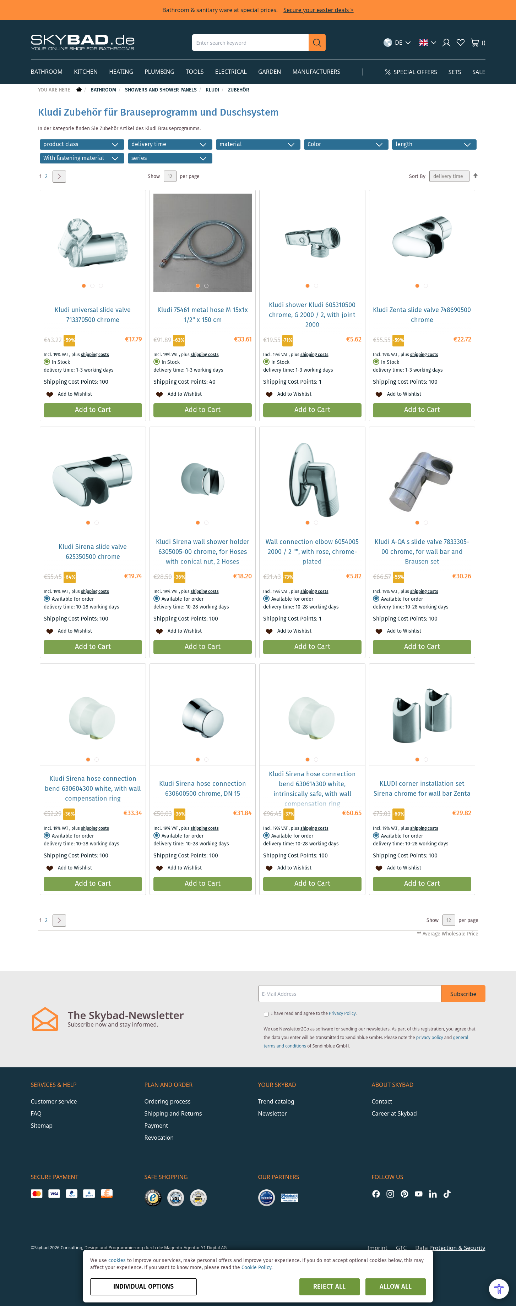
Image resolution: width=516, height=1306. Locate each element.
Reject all (329, 1287)
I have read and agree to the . (314, 1013)
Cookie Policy (256, 1268)
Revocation (159, 1137)
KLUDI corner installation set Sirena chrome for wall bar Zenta (422, 789)
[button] (397, 42)
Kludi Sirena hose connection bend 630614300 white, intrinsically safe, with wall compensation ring (312, 789)
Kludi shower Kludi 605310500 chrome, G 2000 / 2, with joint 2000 (312, 315)
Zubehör (238, 90)
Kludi (213, 90)
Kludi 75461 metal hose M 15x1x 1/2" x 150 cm (202, 315)
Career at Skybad (394, 1113)
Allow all (396, 1287)
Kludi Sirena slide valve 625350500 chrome (93, 552)
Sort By (417, 176)
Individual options (143, 1287)
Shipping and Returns (173, 1113)
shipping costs (95, 354)
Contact (382, 1101)
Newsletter (272, 1113)
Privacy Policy (342, 1013)
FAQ (36, 1113)
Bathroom (104, 90)
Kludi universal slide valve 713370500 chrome (93, 315)
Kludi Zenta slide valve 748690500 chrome (422, 315)
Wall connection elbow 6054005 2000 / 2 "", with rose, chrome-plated (312, 552)
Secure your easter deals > (318, 10)
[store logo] (83, 42)
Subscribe (463, 994)
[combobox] (250, 42)
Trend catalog (276, 1101)
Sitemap (42, 1125)
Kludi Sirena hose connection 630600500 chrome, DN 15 (202, 789)
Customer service (54, 1101)
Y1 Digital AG (214, 1248)
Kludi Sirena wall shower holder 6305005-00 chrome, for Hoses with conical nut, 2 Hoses (202, 552)
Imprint (377, 1248)
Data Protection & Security (450, 1248)
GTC (401, 1248)
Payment (156, 1125)
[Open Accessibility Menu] (499, 1289)
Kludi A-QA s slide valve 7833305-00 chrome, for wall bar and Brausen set (422, 552)
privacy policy (429, 1037)
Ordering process (168, 1101)
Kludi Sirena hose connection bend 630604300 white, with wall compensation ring (93, 789)
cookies (117, 1261)
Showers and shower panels (161, 90)
